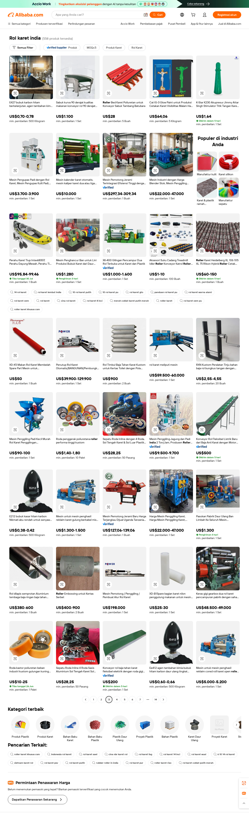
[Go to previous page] (85, 699)
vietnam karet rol (21, 762)
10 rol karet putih (80, 292)
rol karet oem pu (191, 300)
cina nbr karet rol (116, 754)
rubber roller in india (105, 762)
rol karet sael (88, 754)
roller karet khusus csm (25, 309)
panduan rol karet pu (164, 292)
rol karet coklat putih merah (196, 762)
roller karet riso (161, 762)
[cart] (194, 15)
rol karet (43, 300)
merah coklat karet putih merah (129, 300)
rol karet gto (134, 292)
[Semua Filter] (22, 47)
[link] (244, 783)
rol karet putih (75, 762)
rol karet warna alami (198, 292)
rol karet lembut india (47, 292)
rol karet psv (49, 762)
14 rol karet (18, 292)
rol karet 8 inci (93, 300)
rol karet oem (19, 300)
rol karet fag (143, 754)
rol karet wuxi (197, 754)
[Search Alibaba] (98, 15)
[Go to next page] (163, 699)
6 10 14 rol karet (224, 754)
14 (155, 699)
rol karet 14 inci (170, 754)
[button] (145, 14)
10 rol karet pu (108, 292)
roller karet (164, 300)
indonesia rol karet (59, 754)
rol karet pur (134, 762)
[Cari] (158, 15)
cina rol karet (66, 300)
